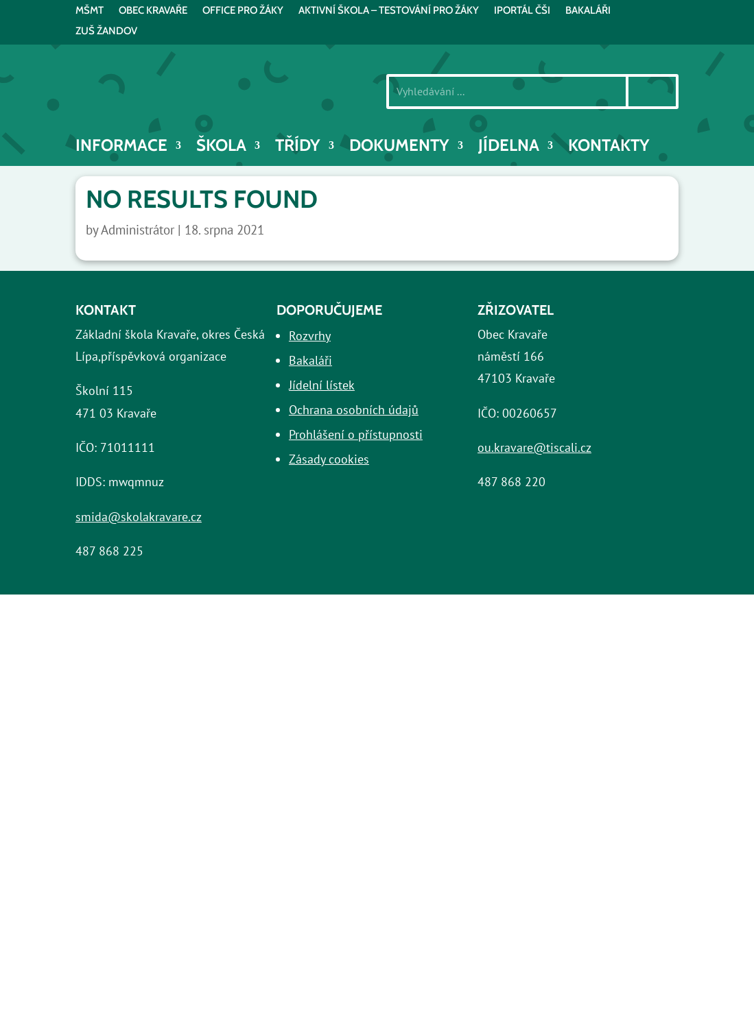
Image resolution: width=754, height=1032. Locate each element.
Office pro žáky (242, 10)
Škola (221, 148)
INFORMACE (121, 148)
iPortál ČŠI (522, 10)
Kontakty (609, 148)
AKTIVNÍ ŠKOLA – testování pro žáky (388, 10)
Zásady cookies (329, 459)
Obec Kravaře (153, 10)
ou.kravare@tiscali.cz (534, 447)
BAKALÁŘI (588, 10)
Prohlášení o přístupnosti (356, 434)
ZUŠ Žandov (106, 31)
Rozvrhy (310, 336)
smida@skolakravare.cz (138, 517)
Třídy (297, 148)
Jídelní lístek (322, 385)
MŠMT (89, 10)
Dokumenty (399, 148)
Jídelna (508, 148)
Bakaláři (310, 360)
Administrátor (137, 229)
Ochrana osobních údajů (354, 410)
